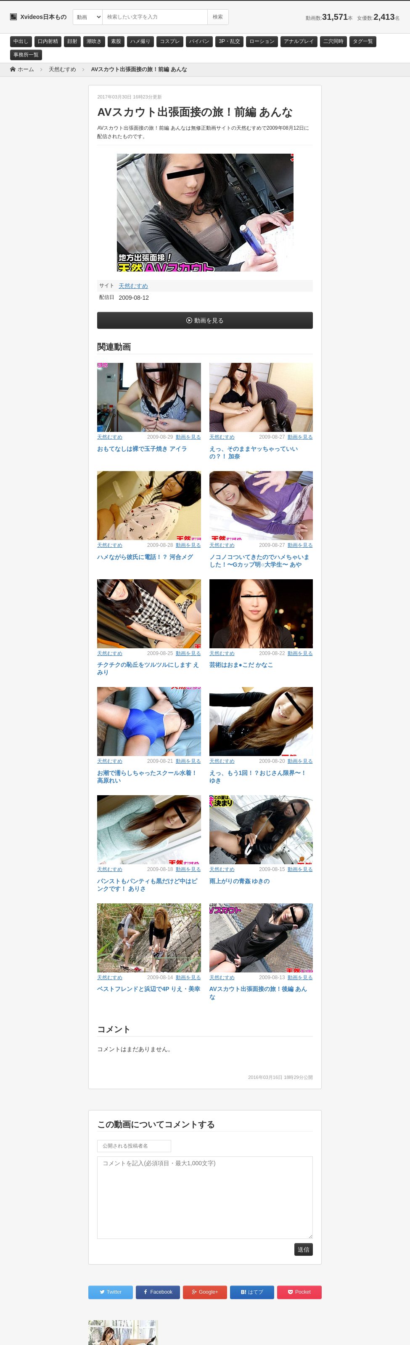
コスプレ (170, 41)
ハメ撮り (140, 41)
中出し (21, 41)
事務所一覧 (26, 55)
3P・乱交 (229, 41)
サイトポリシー (73, 1331)
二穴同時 (333, 41)
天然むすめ (133, 285)
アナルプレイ (299, 41)
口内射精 (48, 41)
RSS (105, 1331)
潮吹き (94, 41)
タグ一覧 (363, 41)
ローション (262, 41)
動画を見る (209, 320)
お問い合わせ (32, 1331)
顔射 (72, 41)
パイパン (199, 41)
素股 (116, 41)
